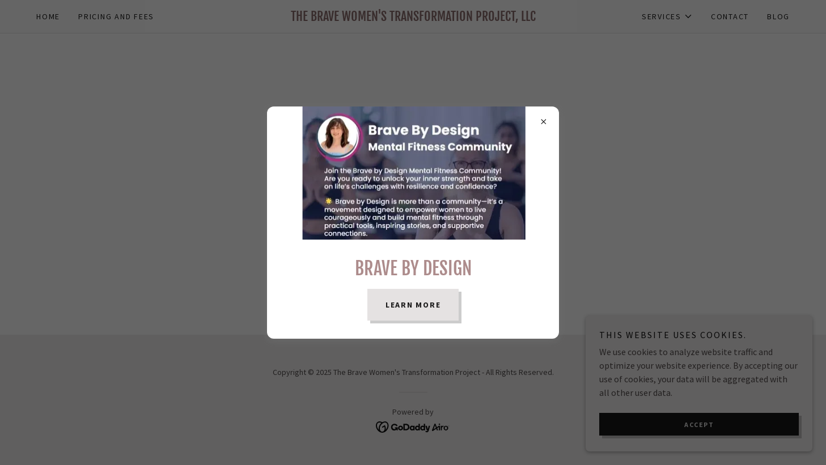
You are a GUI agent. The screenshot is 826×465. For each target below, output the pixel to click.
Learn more (413, 305)
